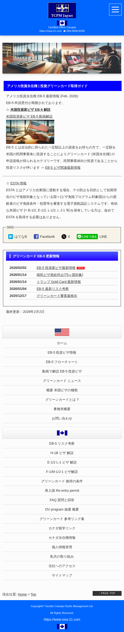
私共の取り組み (62, 556)
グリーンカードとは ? (62, 399)
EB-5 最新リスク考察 (53, 289)
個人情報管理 (62, 547)
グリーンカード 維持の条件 (62, 481)
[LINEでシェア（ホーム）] (92, 236)
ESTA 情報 (18, 183)
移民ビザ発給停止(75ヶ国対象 (59, 275)
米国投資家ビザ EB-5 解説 (30, 110)
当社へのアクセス (62, 566)
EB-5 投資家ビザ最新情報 (56, 268)
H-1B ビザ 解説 (62, 453)
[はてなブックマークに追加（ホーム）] (17, 236)
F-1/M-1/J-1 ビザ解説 (62, 472)
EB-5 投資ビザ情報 (62, 352)
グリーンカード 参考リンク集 (62, 519)
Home (22, 594)
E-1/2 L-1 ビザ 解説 (61, 462)
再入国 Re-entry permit (62, 490)
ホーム (62, 343)
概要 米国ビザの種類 (62, 390)
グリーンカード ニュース (62, 381)
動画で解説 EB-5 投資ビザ (62, 371)
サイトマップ (62, 575)
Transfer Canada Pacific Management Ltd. (68, 606)
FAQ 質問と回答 (62, 500)
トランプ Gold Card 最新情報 (59, 282)
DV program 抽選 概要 (62, 509)
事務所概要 (62, 409)
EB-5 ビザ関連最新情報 (63, 167)
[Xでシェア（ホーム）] (66, 236)
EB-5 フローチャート (62, 362)
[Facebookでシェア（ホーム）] (44, 236)
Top (33, 594)
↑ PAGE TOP (107, 593)
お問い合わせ (62, 418)
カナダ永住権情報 (62, 538)
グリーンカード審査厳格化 (57, 296)
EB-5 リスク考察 (62, 443)
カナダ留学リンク (62, 528)
